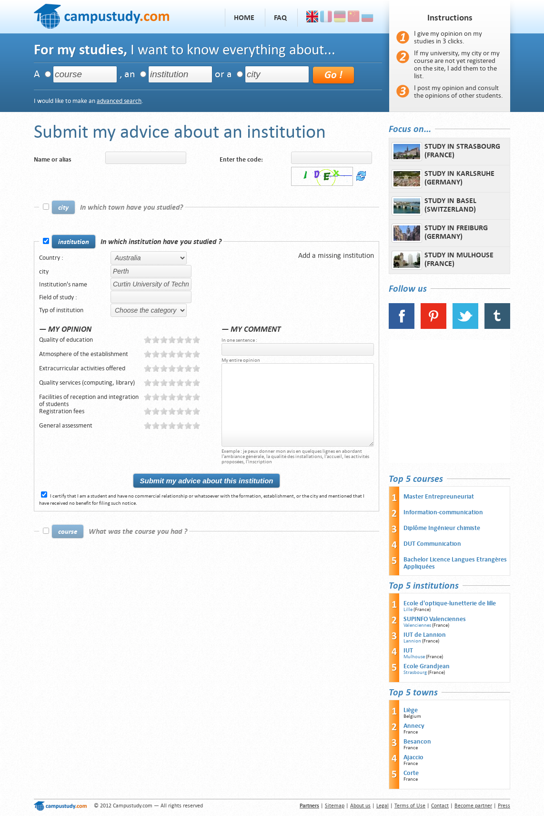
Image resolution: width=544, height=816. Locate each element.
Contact (440, 806)
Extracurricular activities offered (82, 368)
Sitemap (334, 806)
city (44, 271)
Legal (382, 806)
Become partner (473, 806)
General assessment (65, 425)
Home (244, 17)
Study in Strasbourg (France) (446, 151)
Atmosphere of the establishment (83, 353)
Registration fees (61, 411)
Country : (51, 257)
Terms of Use (409, 806)
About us (360, 806)
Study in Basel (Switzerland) (434, 205)
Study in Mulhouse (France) (443, 260)
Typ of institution (61, 310)
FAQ (280, 17)
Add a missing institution (336, 255)
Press (504, 806)
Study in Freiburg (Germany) (440, 233)
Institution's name (63, 284)
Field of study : (58, 297)
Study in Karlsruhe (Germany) (443, 178)
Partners (309, 806)
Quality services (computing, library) (87, 382)
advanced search (119, 100)
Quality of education (66, 339)
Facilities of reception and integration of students (89, 400)
